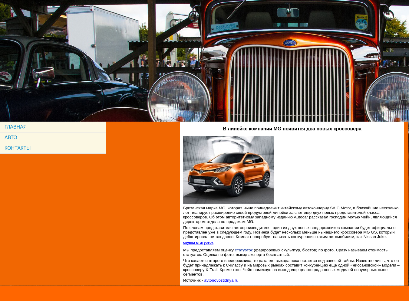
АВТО (11, 137)
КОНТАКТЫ (18, 148)
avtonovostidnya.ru (221, 280)
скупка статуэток (198, 242)
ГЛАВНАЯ (16, 126)
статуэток (244, 250)
